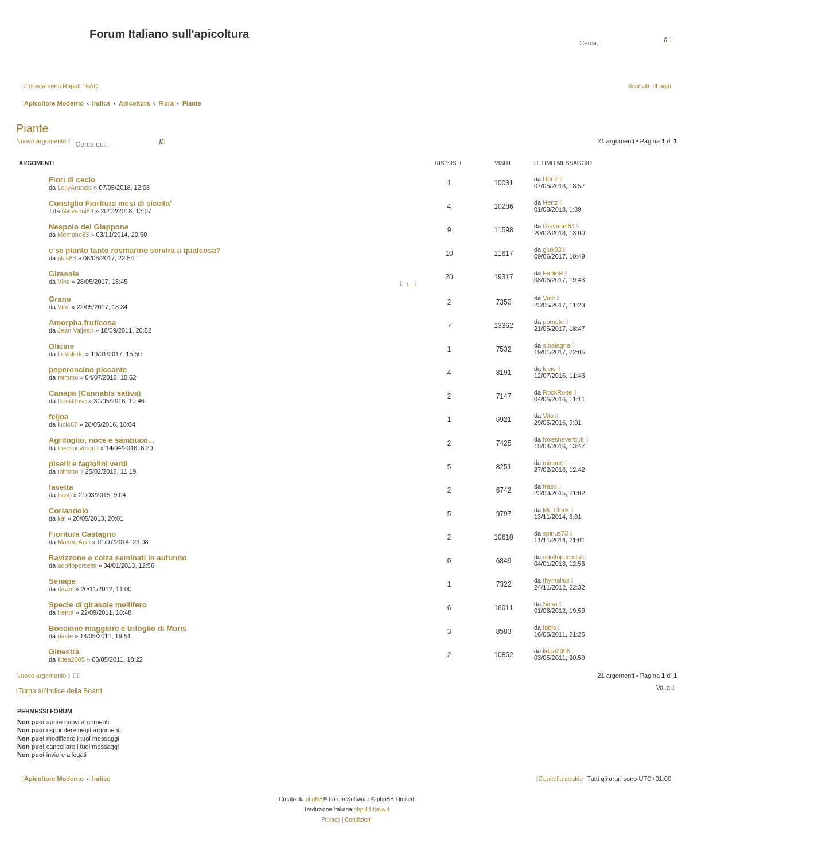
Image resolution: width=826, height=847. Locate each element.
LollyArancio (74, 187)
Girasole (64, 274)
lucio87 (67, 424)
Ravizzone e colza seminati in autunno (117, 557)
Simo (550, 603)
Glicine (61, 346)
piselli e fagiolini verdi (88, 463)
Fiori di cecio (72, 179)
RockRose (72, 400)
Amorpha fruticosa (82, 322)
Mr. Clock (556, 509)
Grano (60, 299)
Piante (32, 128)
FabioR (553, 273)
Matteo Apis (73, 541)
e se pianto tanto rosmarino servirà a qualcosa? (135, 250)
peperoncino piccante (88, 369)
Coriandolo (69, 510)
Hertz (550, 178)
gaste (65, 636)
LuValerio (70, 353)
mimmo (67, 377)
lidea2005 (71, 659)
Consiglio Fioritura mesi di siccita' (110, 203)
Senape (62, 581)
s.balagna (556, 345)
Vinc (63, 281)
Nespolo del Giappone (88, 227)
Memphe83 (73, 234)
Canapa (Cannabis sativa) (95, 393)
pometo (553, 321)
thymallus (556, 580)
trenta (65, 612)
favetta (61, 487)
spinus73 (555, 533)
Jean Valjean (75, 330)
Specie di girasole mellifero (98, 604)
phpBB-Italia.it (371, 809)
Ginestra (64, 651)
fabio (549, 627)
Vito (548, 415)
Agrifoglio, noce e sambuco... (101, 440)
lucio (549, 368)
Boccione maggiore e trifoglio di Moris (117, 628)
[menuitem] (90, 86)
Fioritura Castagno (82, 534)
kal (61, 518)
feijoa (58, 416)
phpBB (314, 799)
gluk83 (66, 258)
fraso (64, 494)
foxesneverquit (78, 447)
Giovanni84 (77, 211)
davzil (65, 589)
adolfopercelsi (76, 565)
